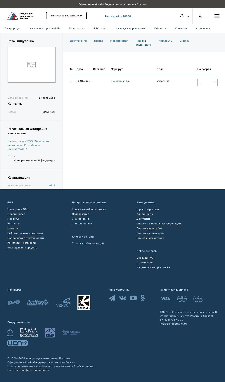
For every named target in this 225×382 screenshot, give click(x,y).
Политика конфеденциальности (28, 369)
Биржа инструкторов (150, 237)
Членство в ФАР (18, 209)
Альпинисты (144, 213)
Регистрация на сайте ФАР (66, 15)
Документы (143, 218)
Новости (12, 228)
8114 (52, 185)
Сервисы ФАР (145, 257)
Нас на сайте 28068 (118, 16)
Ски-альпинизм (82, 223)
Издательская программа (153, 267)
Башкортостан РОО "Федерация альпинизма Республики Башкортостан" (28, 144)
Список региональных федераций (158, 223)
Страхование (144, 262)
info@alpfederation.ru (173, 323)
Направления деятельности (25, 237)
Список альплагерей (150, 233)
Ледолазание (80, 213)
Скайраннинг (80, 218)
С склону (116, 80)
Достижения (78, 40)
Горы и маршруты (147, 209)
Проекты (13, 218)
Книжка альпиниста (143, 42)
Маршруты (165, 40)
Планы (98, 40)
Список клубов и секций (88, 243)
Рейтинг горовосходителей (25, 233)
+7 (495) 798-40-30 (171, 319)
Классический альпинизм (89, 209)
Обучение (13, 252)
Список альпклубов (149, 228)
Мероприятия (119, 40)
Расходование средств (22, 247)
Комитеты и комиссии (21, 242)
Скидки (185, 40)
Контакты (13, 223)
